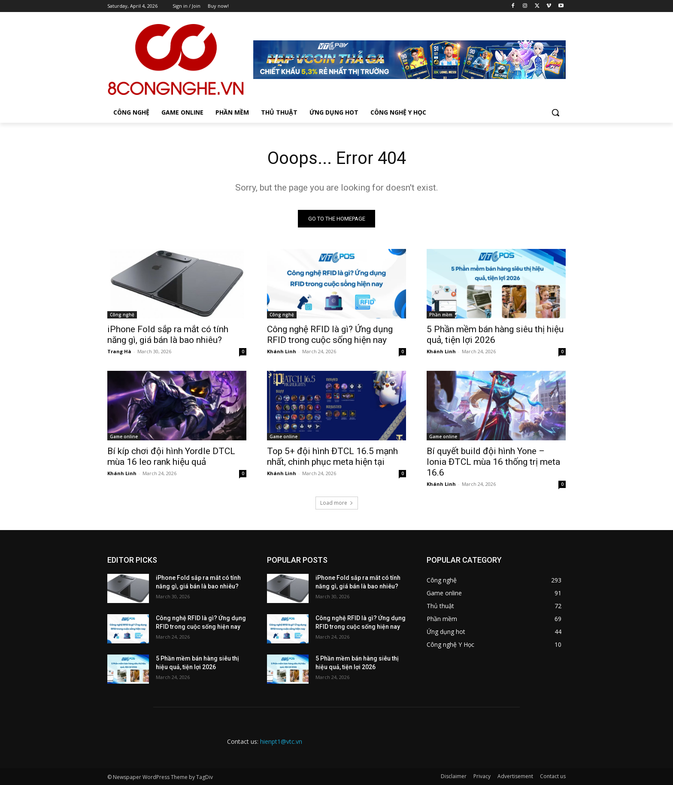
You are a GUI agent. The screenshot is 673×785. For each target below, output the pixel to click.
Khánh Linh (281, 351)
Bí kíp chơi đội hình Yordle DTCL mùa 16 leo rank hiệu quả (171, 456)
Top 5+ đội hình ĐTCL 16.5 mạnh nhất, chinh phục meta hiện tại (332, 456)
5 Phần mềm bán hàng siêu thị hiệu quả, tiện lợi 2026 (495, 334)
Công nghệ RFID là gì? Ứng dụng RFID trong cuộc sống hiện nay (330, 334)
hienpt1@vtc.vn (281, 741)
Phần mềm (440, 315)
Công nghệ (122, 315)
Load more (336, 502)
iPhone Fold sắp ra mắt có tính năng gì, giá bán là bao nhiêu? (167, 334)
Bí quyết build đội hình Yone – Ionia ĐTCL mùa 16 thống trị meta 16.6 (493, 462)
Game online (124, 436)
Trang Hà (119, 351)
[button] (555, 112)
